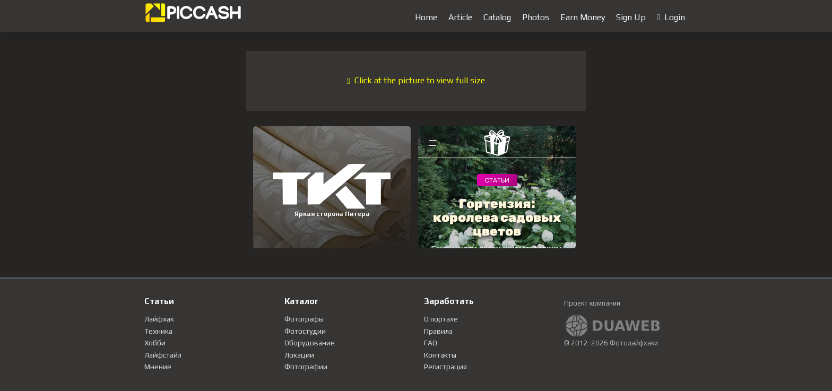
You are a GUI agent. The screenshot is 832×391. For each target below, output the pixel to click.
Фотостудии (305, 331)
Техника (158, 331)
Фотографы (304, 319)
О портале (441, 319)
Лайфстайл (162, 355)
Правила (438, 331)
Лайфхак (159, 319)
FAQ (430, 342)
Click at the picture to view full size (416, 80)
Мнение (157, 366)
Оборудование (309, 342)
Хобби (155, 342)
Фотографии (305, 366)
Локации (299, 355)
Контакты (440, 355)
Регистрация (445, 366)
